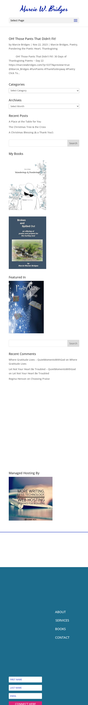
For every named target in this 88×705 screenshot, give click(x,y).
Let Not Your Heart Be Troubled (30, 373)
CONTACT (62, 637)
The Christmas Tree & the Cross (27, 127)
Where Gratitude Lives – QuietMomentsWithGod (37, 359)
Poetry (73, 44)
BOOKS (60, 629)
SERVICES (62, 620)
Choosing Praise (40, 378)
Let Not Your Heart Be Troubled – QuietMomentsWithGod (42, 369)
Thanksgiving (50, 48)
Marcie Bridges (21, 44)
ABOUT (60, 612)
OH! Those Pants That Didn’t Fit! (32, 39)
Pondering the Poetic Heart (25, 48)
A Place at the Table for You (25, 121)
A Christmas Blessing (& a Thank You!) (31, 132)
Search (73, 143)
